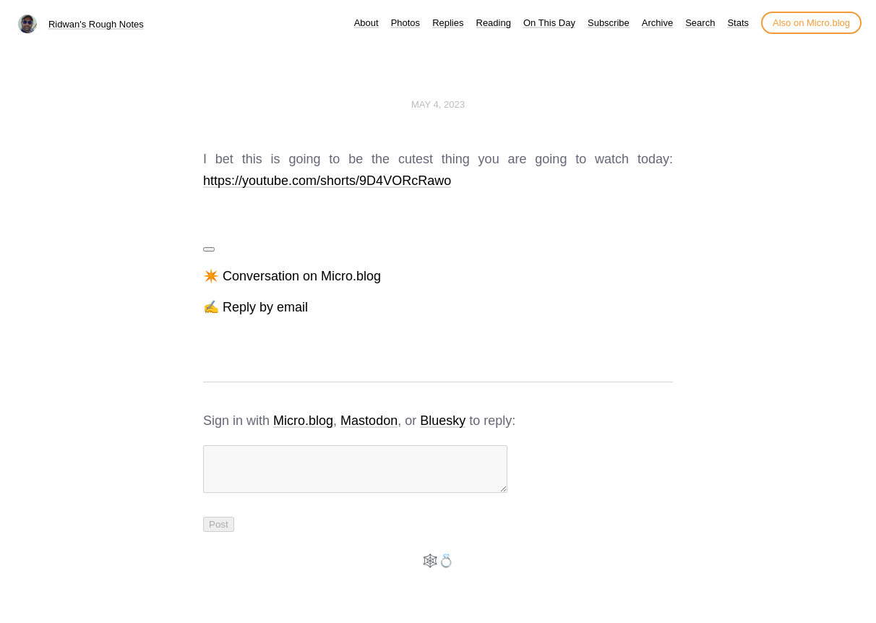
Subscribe (609, 22)
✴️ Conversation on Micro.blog (292, 276)
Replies (447, 22)
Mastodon (369, 420)
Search (700, 22)
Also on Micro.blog (811, 22)
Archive (657, 22)
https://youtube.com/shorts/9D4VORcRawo (327, 180)
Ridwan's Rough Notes (96, 24)
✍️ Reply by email (255, 307)
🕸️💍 (438, 569)
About (366, 22)
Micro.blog (303, 420)
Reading (493, 22)
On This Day (549, 22)
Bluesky (442, 420)
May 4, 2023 (438, 104)
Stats (738, 22)
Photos (405, 22)
